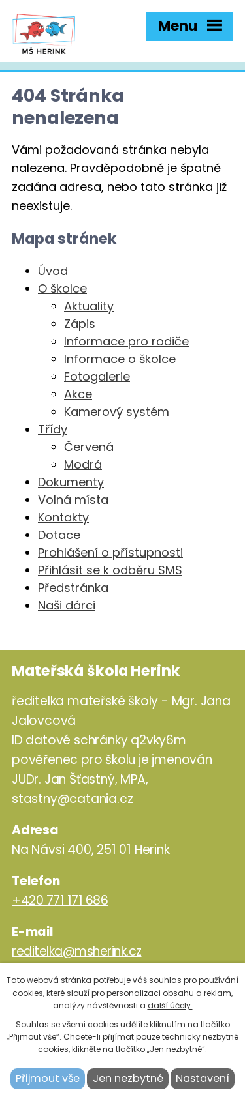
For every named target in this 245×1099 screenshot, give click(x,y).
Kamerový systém (116, 411)
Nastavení (202, 1078)
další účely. (170, 1005)
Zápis (79, 323)
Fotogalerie (97, 376)
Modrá (83, 464)
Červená (89, 447)
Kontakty (63, 517)
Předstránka (73, 587)
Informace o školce (120, 359)
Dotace (59, 535)
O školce (62, 288)
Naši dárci (66, 605)
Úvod (53, 271)
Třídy (52, 429)
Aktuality (89, 306)
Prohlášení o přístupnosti (110, 552)
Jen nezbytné (128, 1078)
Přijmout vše (48, 1078)
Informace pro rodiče (126, 341)
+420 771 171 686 (60, 900)
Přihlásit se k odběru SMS (110, 570)
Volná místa (73, 499)
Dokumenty (71, 482)
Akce (78, 394)
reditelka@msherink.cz (77, 951)
